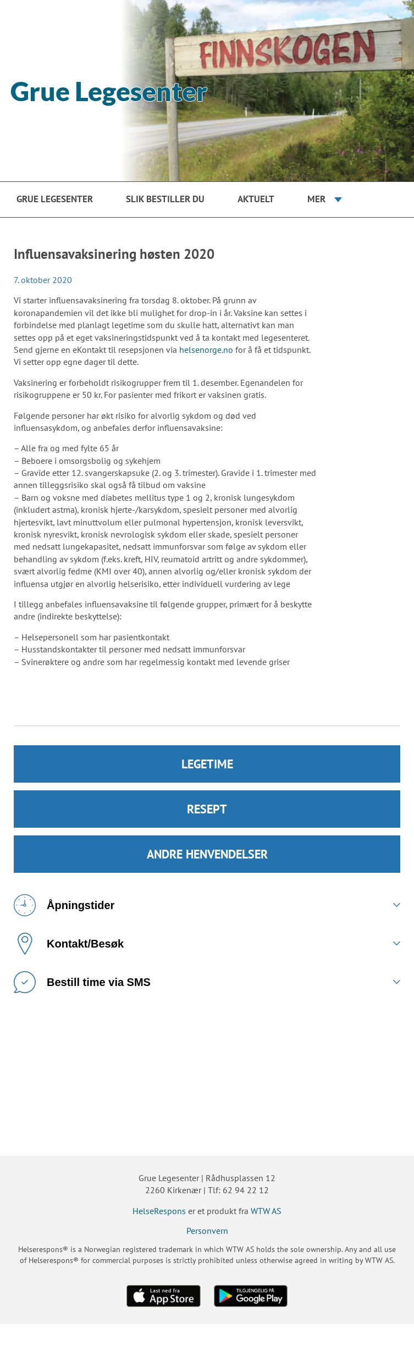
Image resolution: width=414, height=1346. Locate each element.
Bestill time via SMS (82, 982)
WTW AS (266, 1210)
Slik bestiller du (165, 199)
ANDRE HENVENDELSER (207, 854)
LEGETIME (207, 764)
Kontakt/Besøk (69, 944)
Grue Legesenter (54, 199)
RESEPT (207, 809)
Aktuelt (256, 199)
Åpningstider (64, 905)
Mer (316, 199)
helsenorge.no (206, 349)
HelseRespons (159, 1210)
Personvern (207, 1230)
